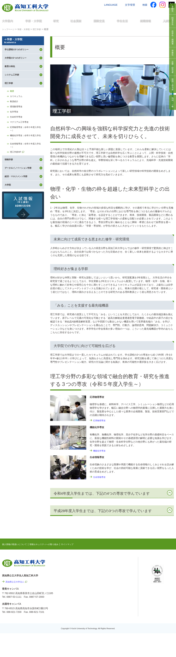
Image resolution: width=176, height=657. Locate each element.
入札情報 (117, 634)
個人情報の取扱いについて (16, 544)
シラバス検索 (158, 566)
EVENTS (112, 568)
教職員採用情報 (120, 625)
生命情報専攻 (100, 477)
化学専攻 (15, 130)
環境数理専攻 (17, 124)
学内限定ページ (159, 577)
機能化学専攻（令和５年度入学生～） (27, 158)
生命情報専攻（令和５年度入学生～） (27, 167)
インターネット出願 (159, 11)
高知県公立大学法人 (16, 581)
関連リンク (113, 579)
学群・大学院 (23, 47)
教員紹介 (15, 118)
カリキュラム (17, 113)
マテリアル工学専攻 (21, 141)
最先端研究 (113, 573)
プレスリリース (120, 615)
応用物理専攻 (100, 420)
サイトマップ (77, 544)
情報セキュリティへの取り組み (50, 544)
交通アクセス (105, 11)
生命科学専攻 (17, 135)
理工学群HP (16, 175)
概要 (12, 107)
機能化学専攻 (100, 450)
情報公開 (117, 606)
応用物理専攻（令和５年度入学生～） (27, 149)
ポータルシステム (160, 572)
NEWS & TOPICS (116, 563)
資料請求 (140, 11)
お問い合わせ (123, 11)
